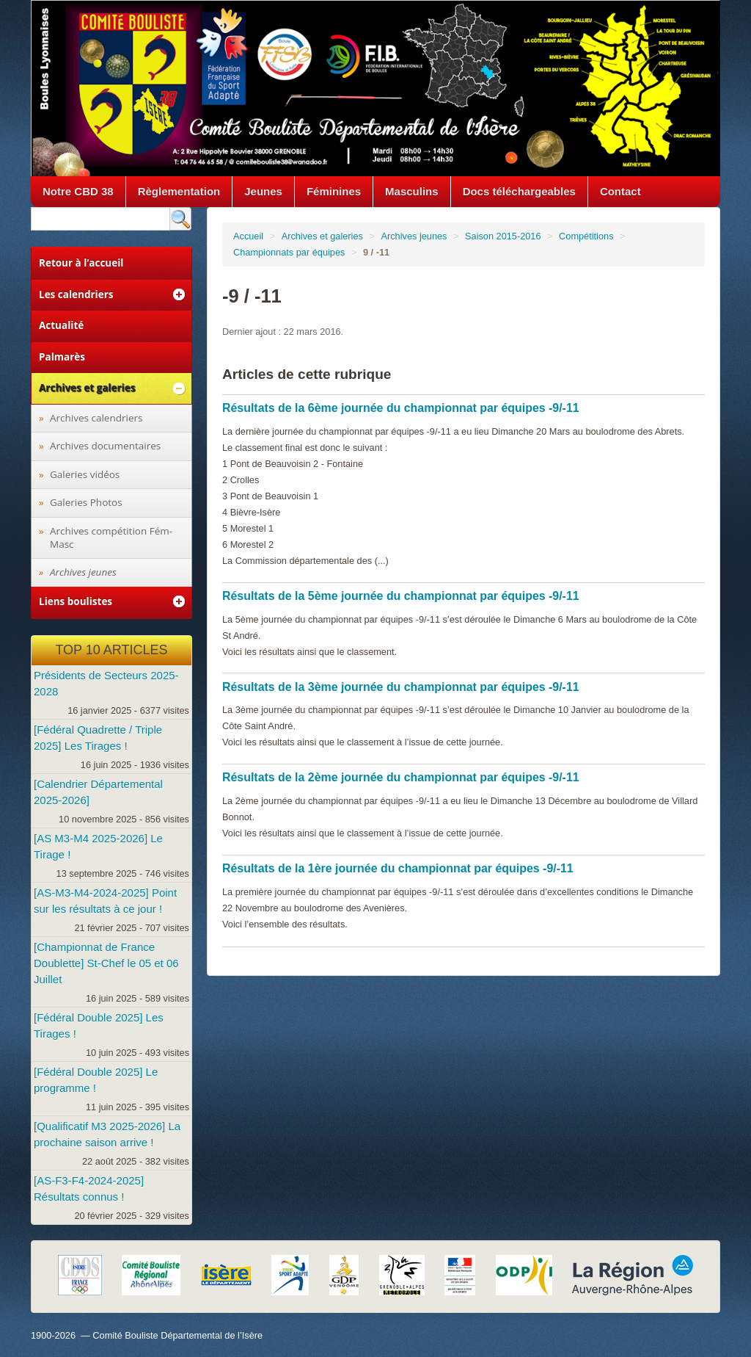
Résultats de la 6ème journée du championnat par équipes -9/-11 (400, 408)
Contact (620, 191)
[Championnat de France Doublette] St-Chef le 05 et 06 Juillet (106, 963)
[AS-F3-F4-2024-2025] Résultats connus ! (89, 1188)
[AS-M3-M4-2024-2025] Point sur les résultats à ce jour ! (105, 900)
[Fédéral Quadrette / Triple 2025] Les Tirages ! (98, 737)
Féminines (334, 191)
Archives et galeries (322, 236)
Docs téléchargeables (519, 191)
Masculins (412, 191)
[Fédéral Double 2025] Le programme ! (96, 1079)
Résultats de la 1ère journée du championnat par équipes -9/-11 (398, 868)
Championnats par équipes (289, 252)
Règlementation (179, 191)
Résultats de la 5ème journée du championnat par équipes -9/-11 (400, 596)
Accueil (248, 236)
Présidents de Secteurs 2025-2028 (106, 683)
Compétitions (586, 236)
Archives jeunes (414, 236)
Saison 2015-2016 (503, 236)
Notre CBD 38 (78, 191)
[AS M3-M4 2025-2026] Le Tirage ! (98, 846)
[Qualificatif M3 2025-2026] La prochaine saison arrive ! (107, 1134)
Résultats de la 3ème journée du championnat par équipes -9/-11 (400, 687)
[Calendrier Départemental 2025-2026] (98, 792)
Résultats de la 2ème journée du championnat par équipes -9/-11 (400, 777)
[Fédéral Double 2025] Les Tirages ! (99, 1025)
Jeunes (263, 191)
